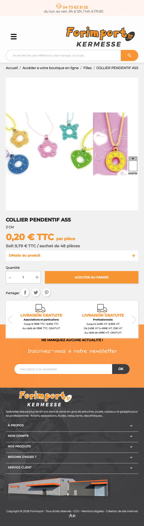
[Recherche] (72, 55)
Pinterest (46, 292)
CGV (76, 511)
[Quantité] (23, 277)
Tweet (36, 292)
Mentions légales (92, 511)
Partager (25, 292)
